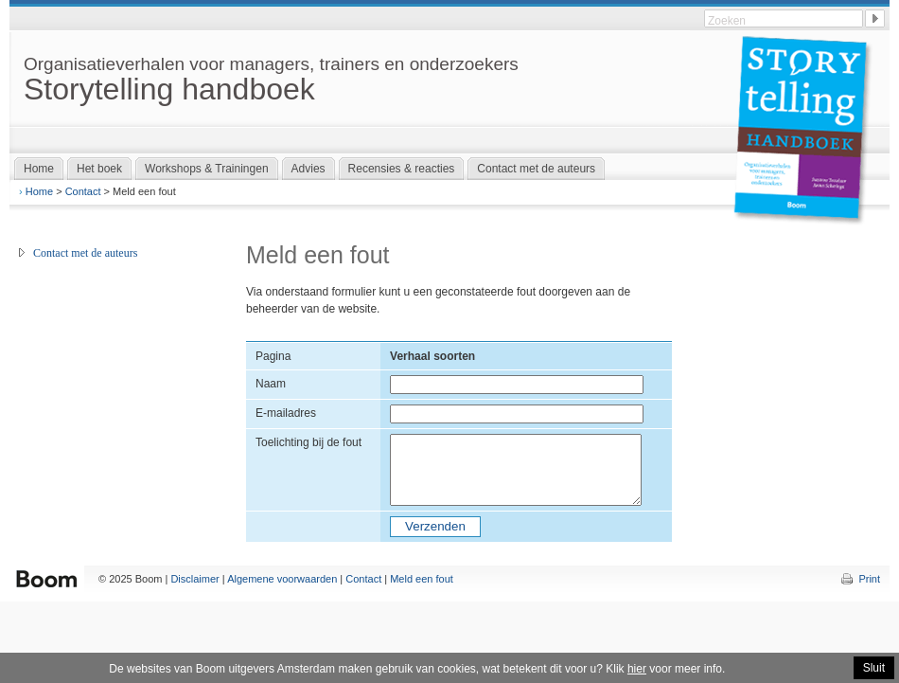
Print (869, 578)
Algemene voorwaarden (282, 578)
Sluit (874, 667)
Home (39, 191)
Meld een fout (421, 578)
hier (636, 668)
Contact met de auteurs (85, 253)
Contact (83, 191)
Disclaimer (194, 578)
